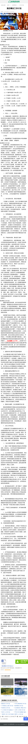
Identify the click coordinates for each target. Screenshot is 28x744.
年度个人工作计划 (5, 712)
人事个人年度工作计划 (20, 710)
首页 (8, 5)
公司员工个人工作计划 (9, 716)
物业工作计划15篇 (23, 716)
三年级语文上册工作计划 (7, 705)
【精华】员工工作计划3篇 (7, 714)
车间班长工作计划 (5, 707)
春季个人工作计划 (19, 714)
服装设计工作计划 (5, 703)
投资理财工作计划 (19, 705)
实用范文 (14, 5)
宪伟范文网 (12, 724)
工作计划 (21, 5)
